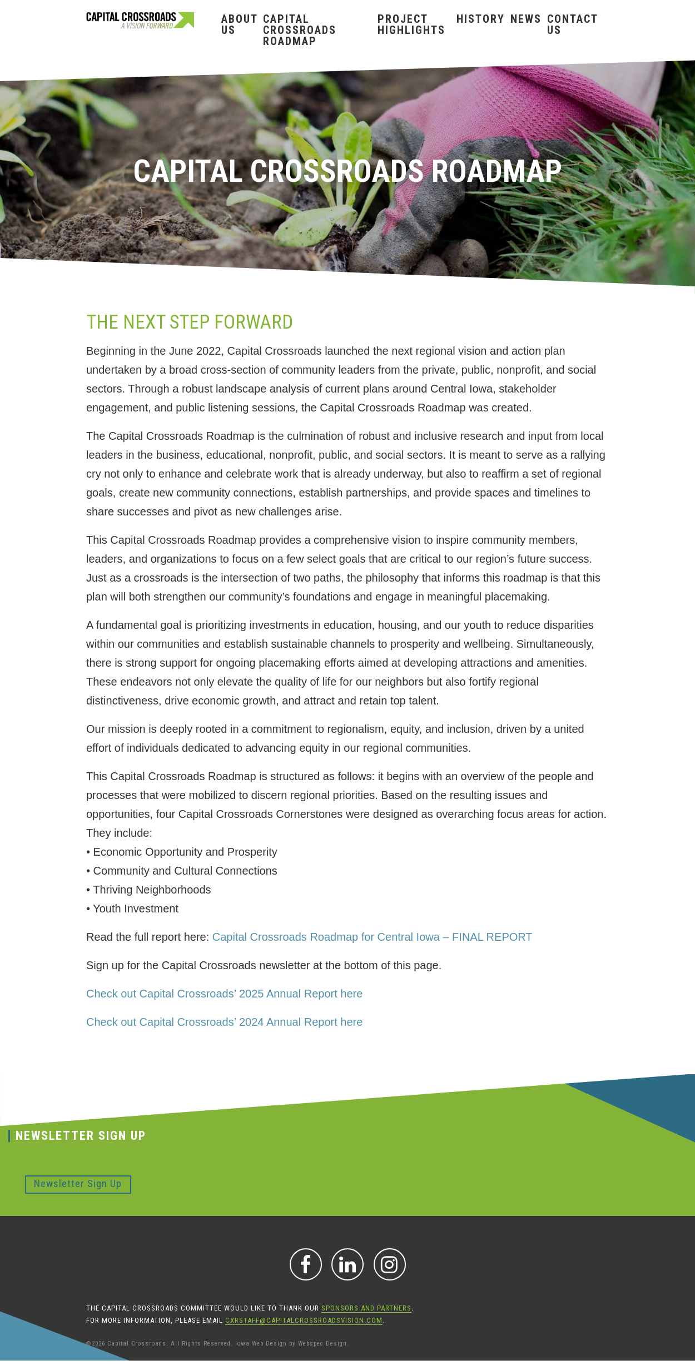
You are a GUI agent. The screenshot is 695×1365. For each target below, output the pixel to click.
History (480, 19)
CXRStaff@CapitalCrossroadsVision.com (304, 1320)
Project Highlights (411, 24)
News (526, 19)
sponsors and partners (366, 1308)
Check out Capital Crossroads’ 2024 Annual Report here (224, 1022)
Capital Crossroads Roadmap (299, 30)
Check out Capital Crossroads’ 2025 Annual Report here (224, 993)
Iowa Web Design (261, 1343)
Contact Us (572, 24)
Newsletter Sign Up (78, 1183)
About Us (239, 24)
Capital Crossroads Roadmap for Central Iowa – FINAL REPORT (372, 937)
